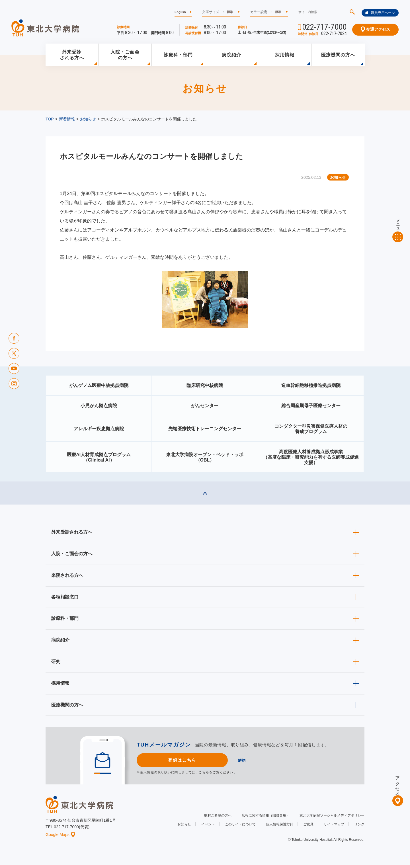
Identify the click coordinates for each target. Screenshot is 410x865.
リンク (359, 824)
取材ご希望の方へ (217, 815)
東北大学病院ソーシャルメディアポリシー (332, 815)
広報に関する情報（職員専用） (266, 815)
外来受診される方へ (72, 55)
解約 (241, 760)
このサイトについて (240, 824)
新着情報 (67, 119)
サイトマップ (334, 824)
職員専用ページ (380, 13)
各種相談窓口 (65, 597)
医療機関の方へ (338, 54)
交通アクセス (375, 29)
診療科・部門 (178, 54)
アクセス (397, 783)
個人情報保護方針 (279, 824)
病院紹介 (231, 54)
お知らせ (88, 119)
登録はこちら (182, 760)
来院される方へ (67, 575)
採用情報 (284, 54)
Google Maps (60, 834)
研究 (55, 661)
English (180, 12)
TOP (50, 119)
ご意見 (308, 824)
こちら (204, 772)
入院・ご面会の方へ (125, 55)
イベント (208, 824)
